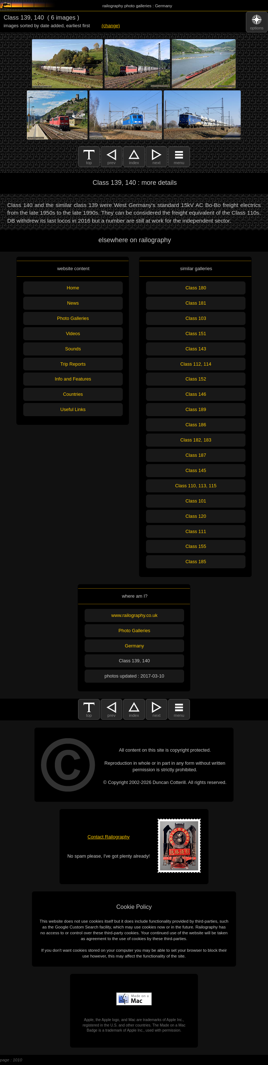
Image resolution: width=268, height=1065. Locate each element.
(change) (111, 25)
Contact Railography (109, 837)
